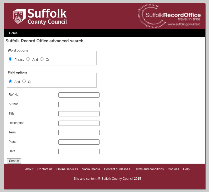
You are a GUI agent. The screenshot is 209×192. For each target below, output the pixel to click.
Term (54, 132)
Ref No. (54, 94)
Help (186, 169)
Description (54, 123)
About (29, 169)
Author (54, 104)
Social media (91, 169)
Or (47, 59)
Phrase (19, 59)
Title (54, 113)
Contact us (44, 169)
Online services (67, 169)
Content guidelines (117, 169)
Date (54, 151)
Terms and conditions (149, 169)
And (35, 59)
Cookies (173, 169)
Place (54, 141)
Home (13, 33)
